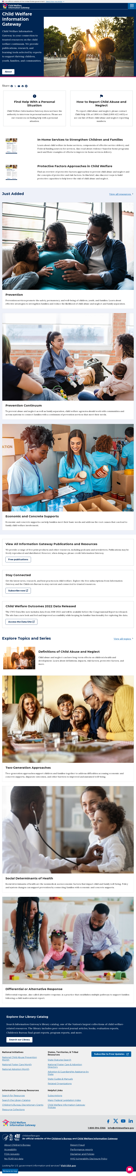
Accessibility (10, 1149)
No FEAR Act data (13, 1158)
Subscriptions (55, 1095)
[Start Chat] (129, 1169)
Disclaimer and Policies (82, 1154)
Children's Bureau (61, 1138)
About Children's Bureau (17, 1145)
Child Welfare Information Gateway (97, 1138)
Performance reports (81, 1149)
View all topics (124, 638)
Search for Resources (13, 1095)
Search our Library (19, 1039)
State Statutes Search (59, 1060)
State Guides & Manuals (60, 1079)
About (8, 71)
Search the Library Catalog (16, 1100)
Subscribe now (18, 591)
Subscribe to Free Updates (111, 1054)
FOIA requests (11, 1154)
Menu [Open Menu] (132, 8)
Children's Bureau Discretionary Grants (22, 1105)
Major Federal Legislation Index (64, 1100)
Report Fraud (77, 1145)
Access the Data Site (21, 622)
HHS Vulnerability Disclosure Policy (88, 1158)
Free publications (18, 559)
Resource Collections (13, 1109)
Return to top (10, 1171)
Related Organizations (60, 1083)
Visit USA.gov (68, 1165)
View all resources (121, 194)
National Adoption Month (15, 1069)
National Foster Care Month (17, 1064)
